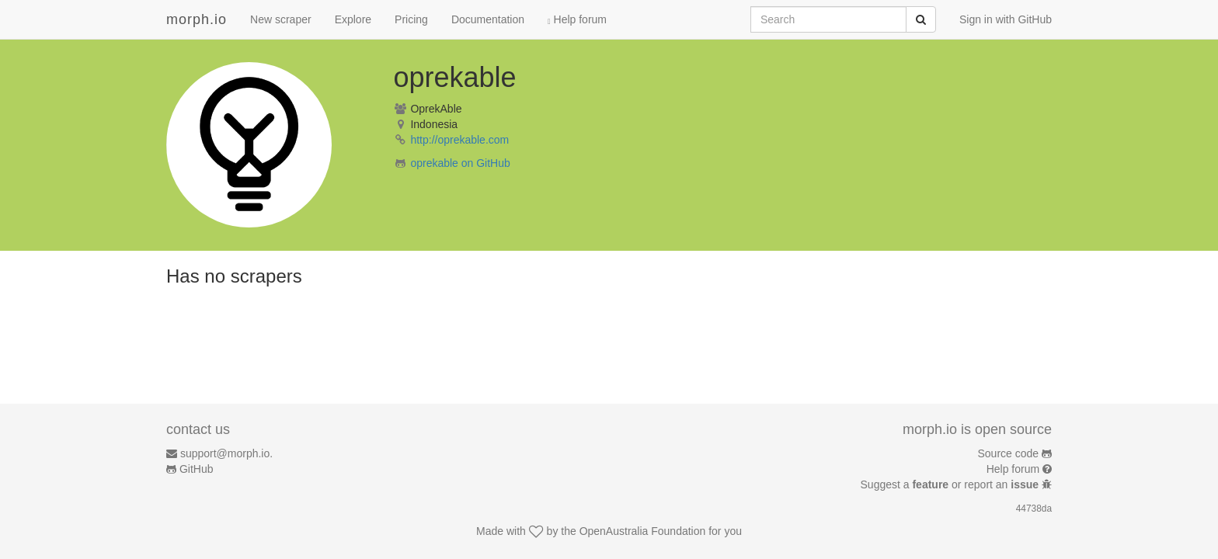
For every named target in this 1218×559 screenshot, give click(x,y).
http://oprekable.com (459, 140)
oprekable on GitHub (460, 163)
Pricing (411, 19)
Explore (353, 19)
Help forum (577, 19)
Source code (1008, 453)
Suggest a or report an (951, 484)
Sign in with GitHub (1005, 19)
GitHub (196, 469)
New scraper (280, 19)
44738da (1034, 508)
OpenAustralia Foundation (642, 531)
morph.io (196, 19)
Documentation (487, 19)
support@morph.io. (226, 453)
